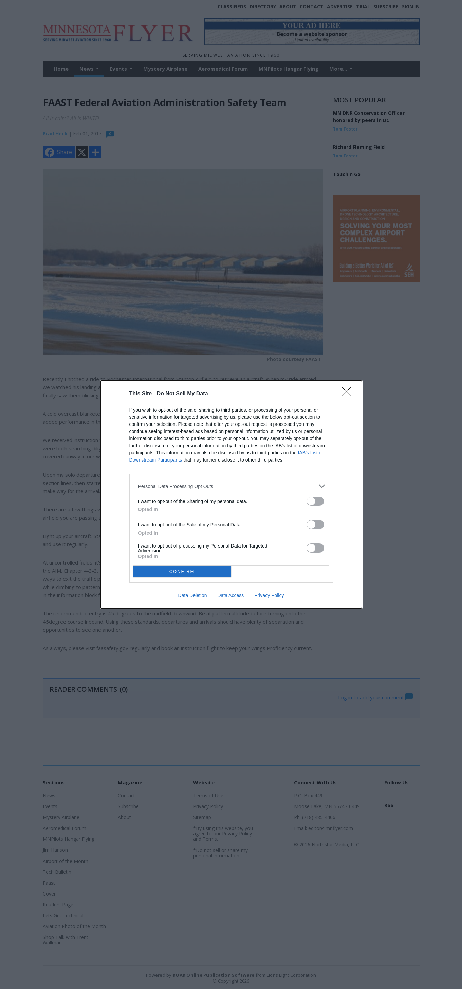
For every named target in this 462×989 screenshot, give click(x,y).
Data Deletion (192, 595)
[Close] (348, 393)
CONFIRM (182, 571)
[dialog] (231, 494)
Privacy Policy (269, 595)
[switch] (315, 501)
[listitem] (231, 486)
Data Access (230, 595)
